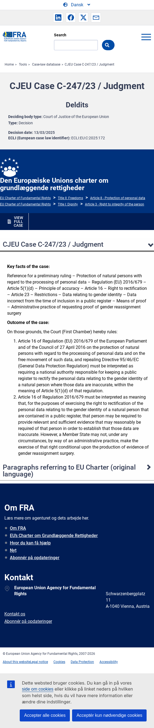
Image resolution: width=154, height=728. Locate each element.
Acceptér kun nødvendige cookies (109, 715)
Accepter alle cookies (44, 715)
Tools (23, 64)
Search (60, 35)
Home (9, 64)
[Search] (76, 45)
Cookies (59, 662)
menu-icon (146, 37)
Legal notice (39, 662)
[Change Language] (77, 5)
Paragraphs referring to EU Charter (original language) (69, 470)
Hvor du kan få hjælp (30, 543)
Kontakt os (14, 614)
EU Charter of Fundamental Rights (25, 198)
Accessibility (108, 662)
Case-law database (46, 64)
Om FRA (18, 528)
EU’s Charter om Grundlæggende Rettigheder (54, 535)
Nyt (13, 550)
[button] (58, 17)
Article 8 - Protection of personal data (117, 198)
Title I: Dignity (68, 204)
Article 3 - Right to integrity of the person (114, 204)
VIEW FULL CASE (18, 222)
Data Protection (82, 662)
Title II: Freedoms (70, 198)
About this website (16, 662)
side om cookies (37, 689)
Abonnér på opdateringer (34, 557)
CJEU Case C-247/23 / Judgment (89, 64)
